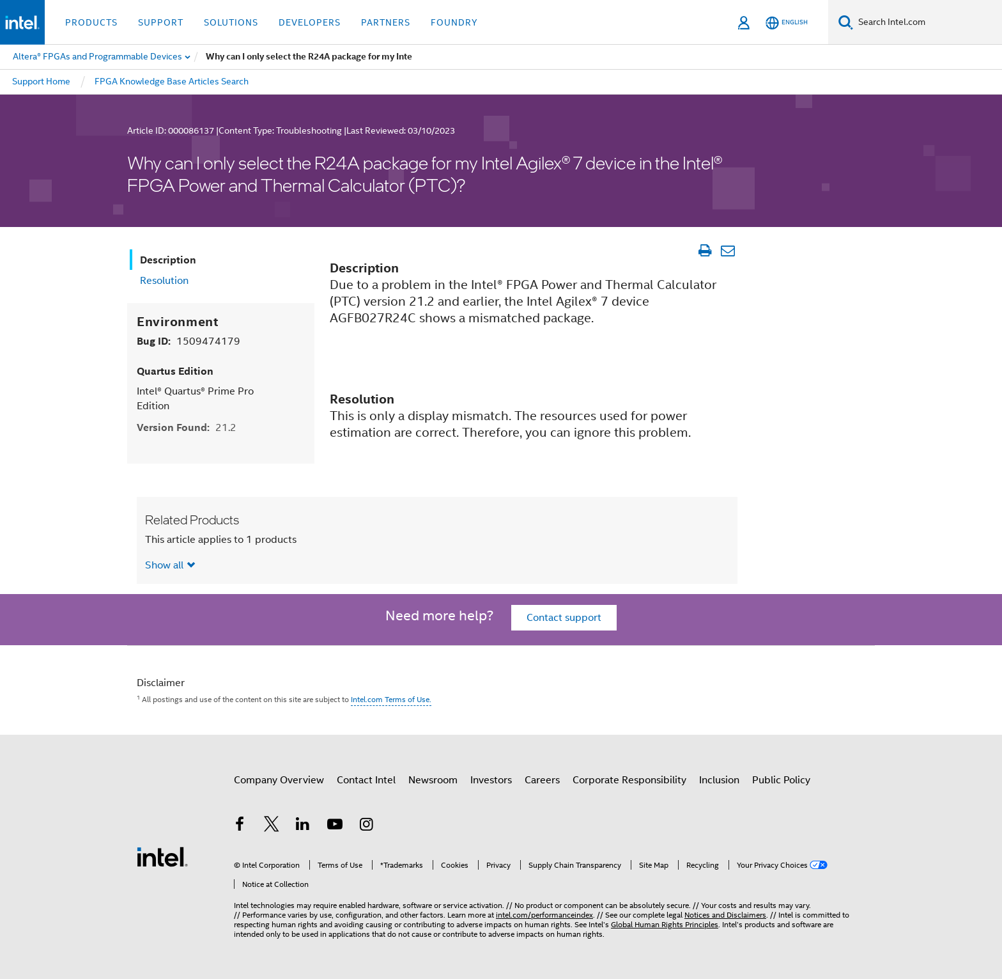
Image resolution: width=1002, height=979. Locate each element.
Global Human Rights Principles (664, 924)
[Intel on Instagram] (366, 826)
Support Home (41, 81)
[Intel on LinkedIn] (303, 826)
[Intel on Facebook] (239, 826)
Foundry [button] (454, 22)
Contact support (564, 617)
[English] (786, 23)
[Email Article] (727, 250)
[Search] (845, 22)
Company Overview (279, 780)
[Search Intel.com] (927, 22)
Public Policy (781, 780)
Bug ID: (188, 341)
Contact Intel (366, 780)
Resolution (164, 280)
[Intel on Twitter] (271, 826)
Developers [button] (310, 22)
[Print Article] (704, 250)
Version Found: (186, 427)
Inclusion (719, 780)
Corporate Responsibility (629, 780)
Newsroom (433, 780)
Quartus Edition (175, 371)
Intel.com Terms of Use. (391, 699)
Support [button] (160, 22)
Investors (491, 780)
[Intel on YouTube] (335, 826)
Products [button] (91, 22)
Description (168, 260)
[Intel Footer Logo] (162, 856)
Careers (542, 780)
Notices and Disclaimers (725, 915)
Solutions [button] (231, 22)
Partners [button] (385, 22)
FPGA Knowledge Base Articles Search (172, 81)
